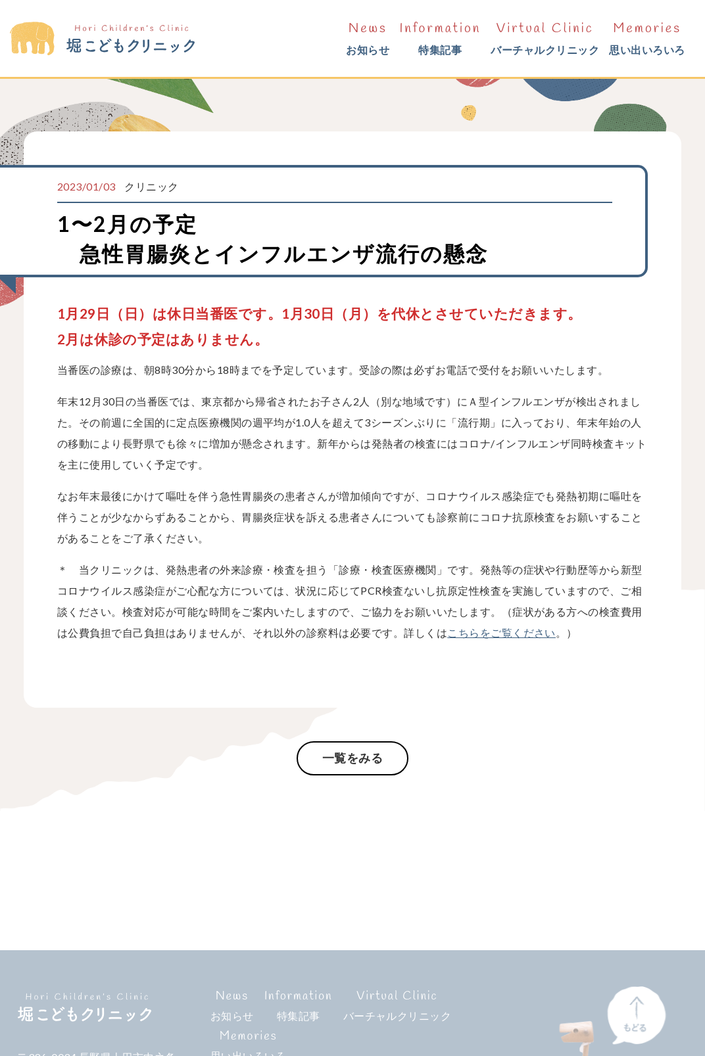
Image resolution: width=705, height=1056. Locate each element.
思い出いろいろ (647, 36)
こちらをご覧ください (501, 632)
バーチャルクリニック (545, 36)
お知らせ (367, 36)
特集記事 (440, 36)
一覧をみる (352, 758)
